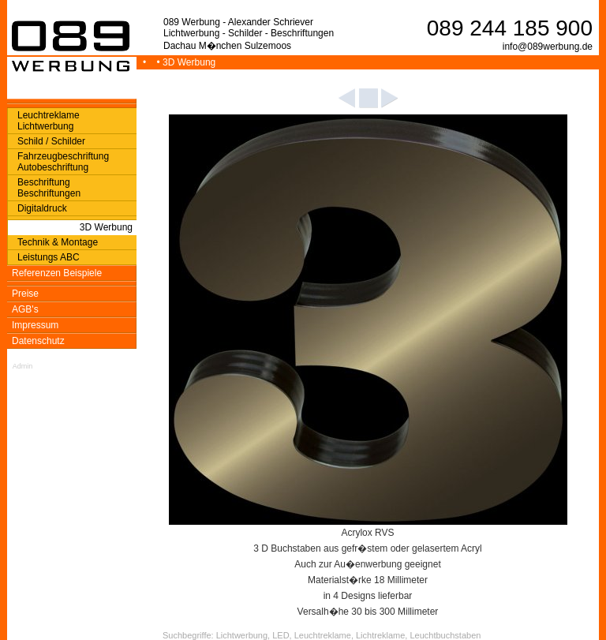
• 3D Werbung (188, 62)
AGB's (25, 309)
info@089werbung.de (548, 46)
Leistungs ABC (48, 257)
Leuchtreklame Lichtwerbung (48, 121)
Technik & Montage (57, 242)
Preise (25, 293)
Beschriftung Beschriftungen (48, 188)
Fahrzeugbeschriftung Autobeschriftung (63, 162)
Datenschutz (38, 340)
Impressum (35, 325)
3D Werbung (106, 227)
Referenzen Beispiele (57, 273)
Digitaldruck (42, 208)
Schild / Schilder (51, 141)
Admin (23, 366)
